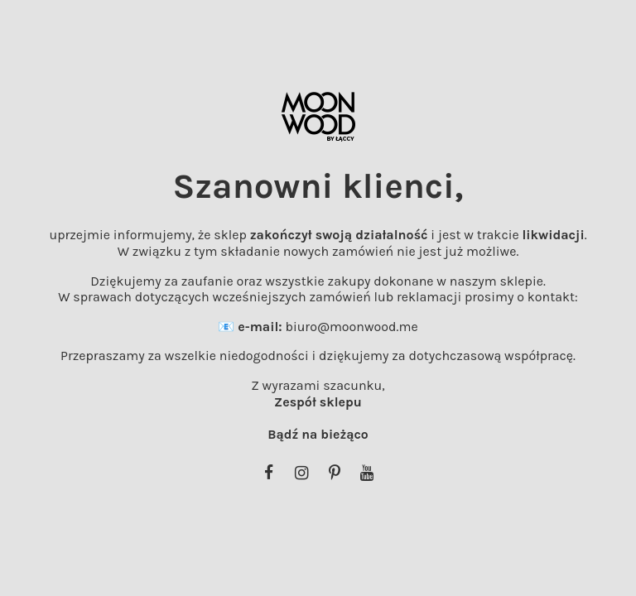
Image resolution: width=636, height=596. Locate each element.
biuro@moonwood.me (351, 326)
